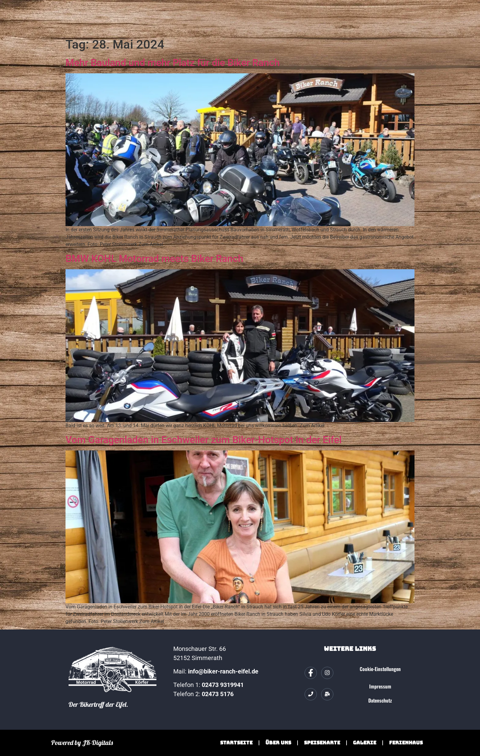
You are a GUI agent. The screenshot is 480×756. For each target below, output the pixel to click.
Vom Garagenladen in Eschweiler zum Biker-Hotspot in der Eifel (204, 440)
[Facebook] (311, 673)
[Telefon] (311, 694)
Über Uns (278, 742)
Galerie (364, 742)
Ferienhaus (406, 742)
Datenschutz (380, 700)
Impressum (380, 686)
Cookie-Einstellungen (380, 669)
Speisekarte (322, 742)
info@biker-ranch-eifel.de (223, 671)
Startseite (236, 742)
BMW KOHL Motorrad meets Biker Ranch (154, 258)
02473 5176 (218, 694)
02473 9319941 (223, 684)
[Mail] (327, 694)
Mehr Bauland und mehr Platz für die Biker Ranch (173, 62)
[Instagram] (327, 673)
